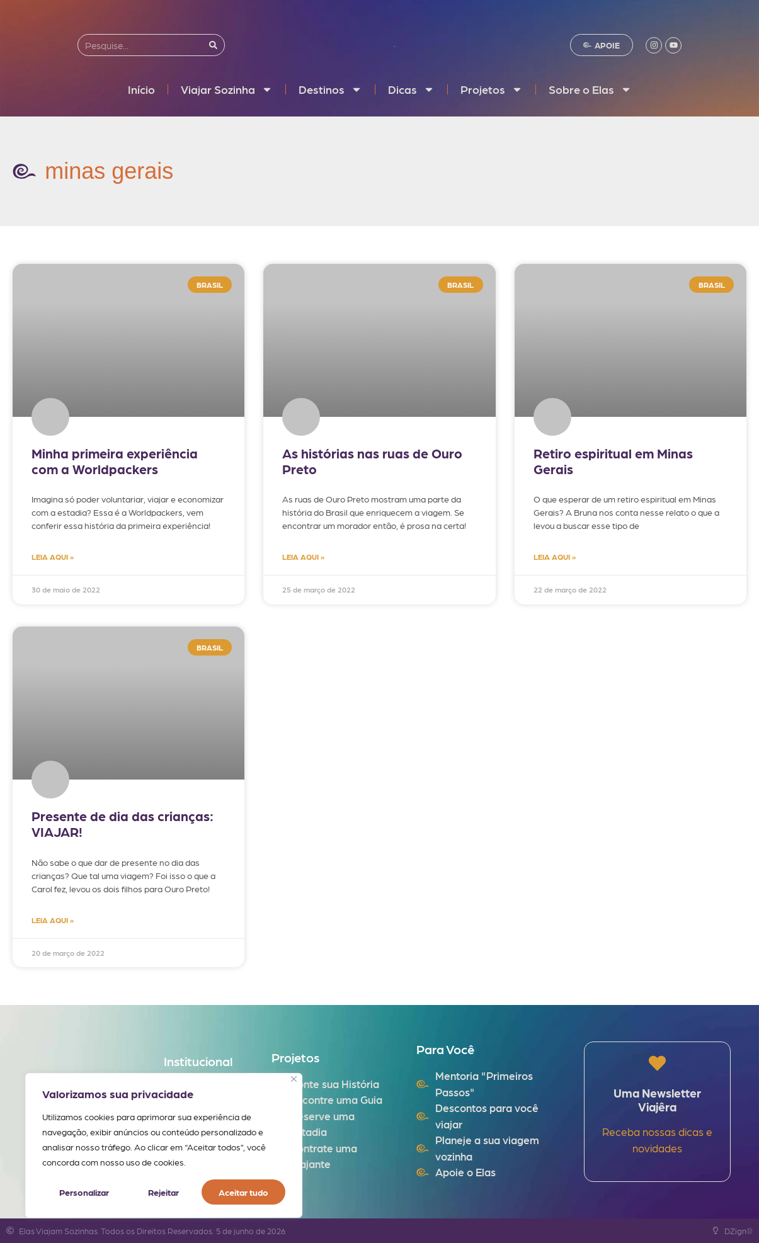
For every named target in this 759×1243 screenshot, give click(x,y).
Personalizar (84, 1192)
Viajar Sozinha (227, 89)
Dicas (411, 89)
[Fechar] (294, 1079)
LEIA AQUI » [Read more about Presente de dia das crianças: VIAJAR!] (52, 920)
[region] (163, 1145)
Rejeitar (163, 1192)
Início (141, 89)
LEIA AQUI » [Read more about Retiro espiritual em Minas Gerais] (555, 556)
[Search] (213, 45)
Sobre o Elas (590, 89)
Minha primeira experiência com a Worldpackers (114, 461)
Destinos (330, 89)
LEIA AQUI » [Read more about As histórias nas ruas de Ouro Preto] (303, 556)
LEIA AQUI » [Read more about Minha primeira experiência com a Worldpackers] (52, 556)
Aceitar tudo (243, 1192)
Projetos (491, 89)
